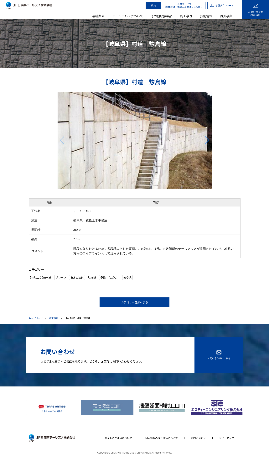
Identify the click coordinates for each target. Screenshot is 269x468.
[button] (207, 140)
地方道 (92, 277)
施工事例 (186, 16)
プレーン (60, 277)
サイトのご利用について (118, 438)
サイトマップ (226, 438)
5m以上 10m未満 (40, 277)
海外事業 (226, 16)
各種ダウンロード (222, 5)
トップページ (36, 318)
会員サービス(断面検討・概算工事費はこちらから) (184, 5)
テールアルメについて (127, 16)
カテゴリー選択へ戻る (134, 302)
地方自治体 (77, 277)
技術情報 (206, 16)
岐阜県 (127, 277)
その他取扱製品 (161, 16)
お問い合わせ (198, 438)
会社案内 (98, 16)
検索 (153, 5)
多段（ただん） (109, 277)
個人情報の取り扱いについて (161, 438)
